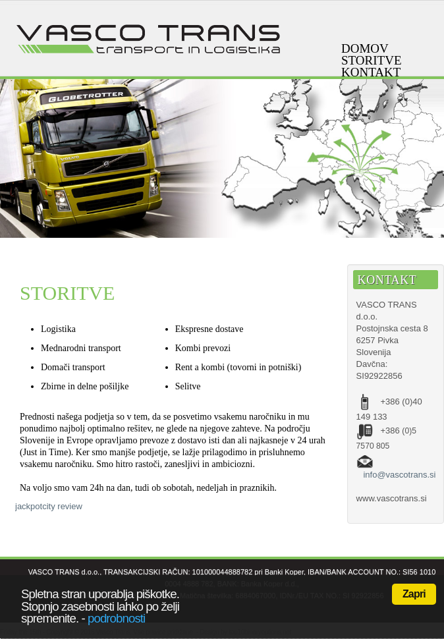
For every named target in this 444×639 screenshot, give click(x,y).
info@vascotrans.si (399, 475)
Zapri (414, 593)
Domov (365, 49)
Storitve (371, 61)
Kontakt (371, 72)
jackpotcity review (48, 506)
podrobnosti (116, 618)
